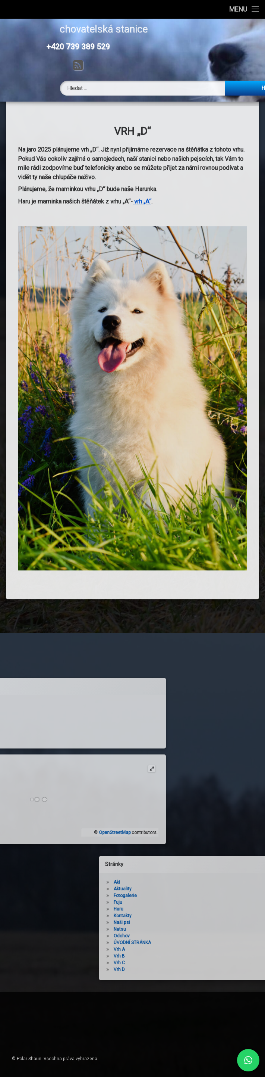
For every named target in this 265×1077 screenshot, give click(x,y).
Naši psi (169, 922)
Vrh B (166, 956)
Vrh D (166, 969)
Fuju (165, 902)
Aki (164, 882)
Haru (166, 909)
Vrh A (166, 949)
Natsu (167, 929)
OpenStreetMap (67, 832)
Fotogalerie (172, 895)
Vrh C (166, 962)
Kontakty (170, 915)
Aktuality (170, 888)
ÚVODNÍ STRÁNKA (179, 942)
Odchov (169, 936)
